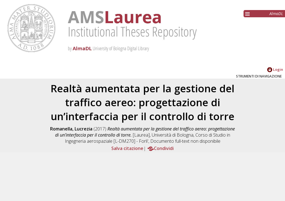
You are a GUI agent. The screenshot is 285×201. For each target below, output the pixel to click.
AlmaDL (276, 13)
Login (275, 69)
